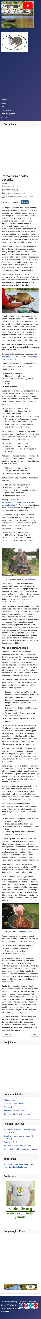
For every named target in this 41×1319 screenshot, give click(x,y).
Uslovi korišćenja (7, 1309)
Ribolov (4, 103)
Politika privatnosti (22, 1309)
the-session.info (29, 932)
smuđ (21, 1164)
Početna (4, 100)
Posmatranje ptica (8, 114)
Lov (2, 107)
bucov (15, 1164)
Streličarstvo (6, 110)
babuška (19, 1167)
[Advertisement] (20, 75)
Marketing (5, 1311)
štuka (31, 1164)
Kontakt (4, 117)
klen (25, 1167)
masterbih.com (8, 357)
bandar (6, 1164)
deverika (25, 202)
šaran (6, 1167)
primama (6, 202)
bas (11, 1164)
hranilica (15, 202)
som (26, 1164)
